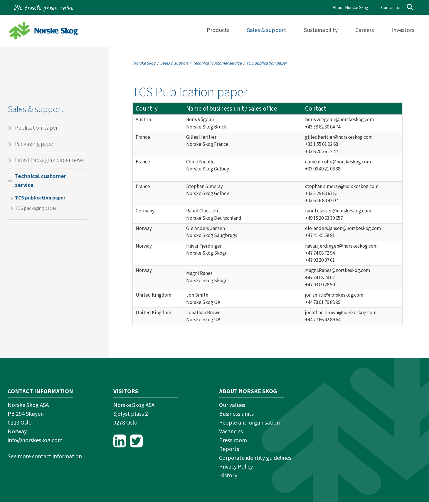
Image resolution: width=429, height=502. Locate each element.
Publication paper (36, 128)
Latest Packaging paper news (50, 160)
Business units (236, 414)
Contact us (391, 8)
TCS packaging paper (35, 208)
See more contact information (45, 456)
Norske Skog (144, 63)
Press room (233, 440)
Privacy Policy (236, 467)
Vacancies (231, 431)
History (228, 475)
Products (218, 30)
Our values (232, 405)
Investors (402, 30)
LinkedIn (119, 441)
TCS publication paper (40, 198)
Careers (364, 30)
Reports (229, 449)
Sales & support (266, 30)
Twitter (136, 441)
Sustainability (321, 30)
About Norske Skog (350, 8)
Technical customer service (40, 180)
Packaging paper (35, 144)
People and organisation (249, 423)
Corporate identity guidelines (255, 458)
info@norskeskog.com (35, 440)
